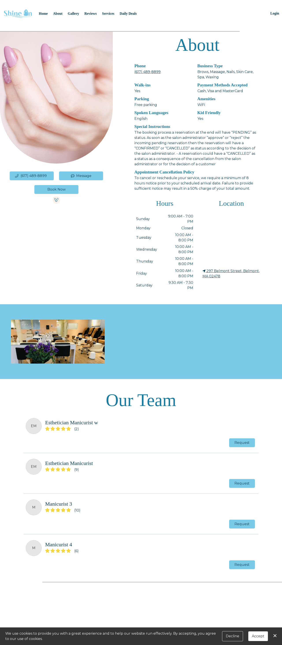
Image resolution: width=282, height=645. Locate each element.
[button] (32, 175)
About (58, 13)
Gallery (73, 13)
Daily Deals (128, 13)
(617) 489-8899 (147, 72)
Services (108, 13)
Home (43, 13)
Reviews (90, 13)
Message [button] (81, 176)
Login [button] (274, 13)
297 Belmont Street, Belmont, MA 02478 (231, 273)
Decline (232, 636)
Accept (258, 636)
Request (242, 443)
